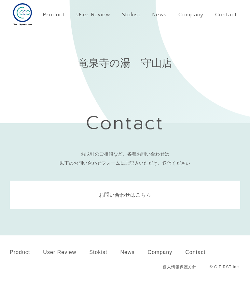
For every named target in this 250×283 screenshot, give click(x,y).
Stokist (98, 252)
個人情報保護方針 (180, 267)
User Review (59, 252)
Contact (195, 252)
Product (20, 252)
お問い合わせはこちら (125, 195)
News (127, 252)
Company (160, 252)
